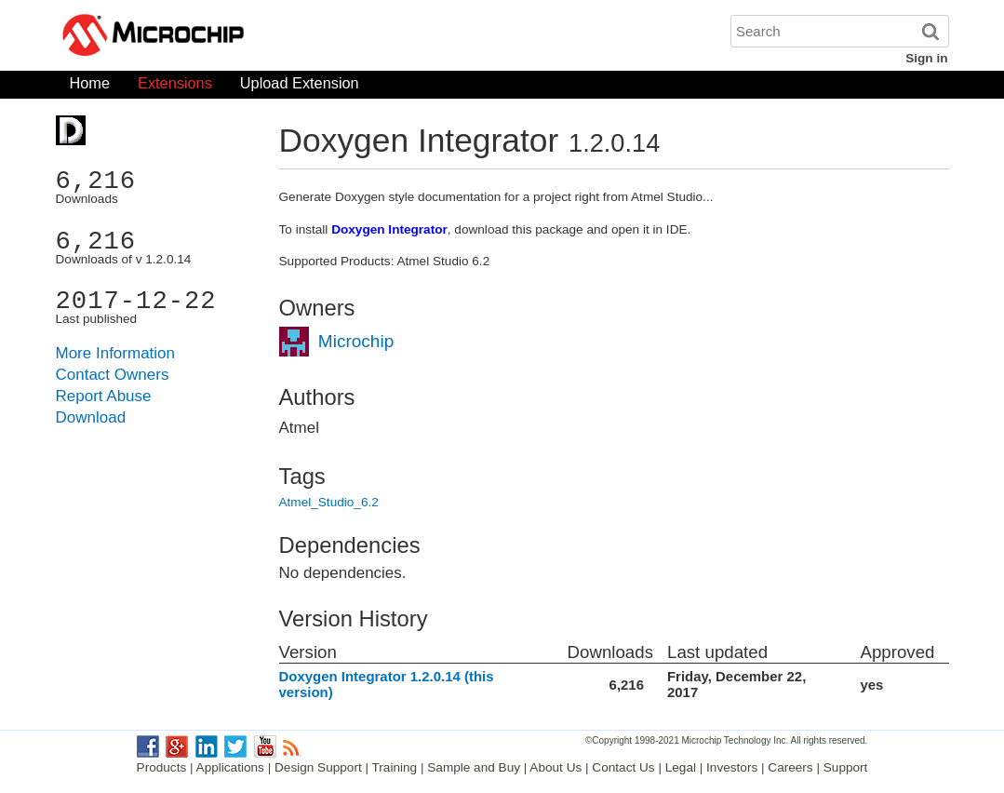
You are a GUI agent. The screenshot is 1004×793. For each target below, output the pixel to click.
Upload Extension (299, 87)
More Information (116, 353)
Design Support (318, 767)
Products (162, 767)
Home (90, 87)
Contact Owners (112, 374)
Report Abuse (104, 396)
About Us (555, 767)
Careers (790, 767)
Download (91, 417)
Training (395, 767)
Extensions (175, 87)
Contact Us (623, 767)
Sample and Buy (473, 767)
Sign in (926, 58)
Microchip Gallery (242, 37)
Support (845, 767)
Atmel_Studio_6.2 (329, 502)
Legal (680, 767)
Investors (731, 767)
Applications (230, 767)
